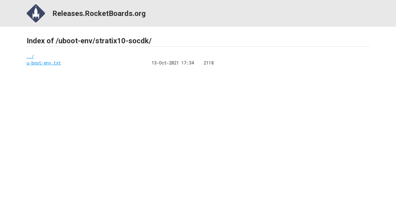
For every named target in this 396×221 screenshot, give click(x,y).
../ (30, 56)
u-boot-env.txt (44, 63)
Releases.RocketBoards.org (86, 13)
